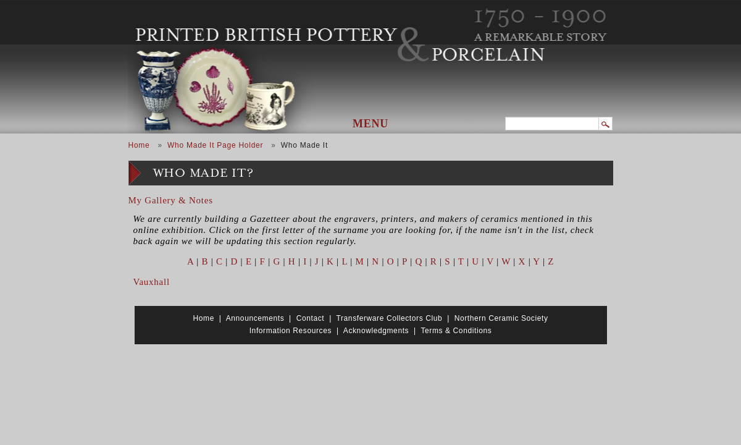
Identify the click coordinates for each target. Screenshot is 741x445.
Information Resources (290, 330)
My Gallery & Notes (170, 200)
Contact (310, 318)
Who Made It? (203, 173)
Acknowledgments (376, 330)
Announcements (255, 318)
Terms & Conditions (456, 330)
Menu (370, 123)
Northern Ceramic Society (501, 318)
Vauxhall (151, 282)
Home (139, 145)
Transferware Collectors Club (390, 318)
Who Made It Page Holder (215, 145)
